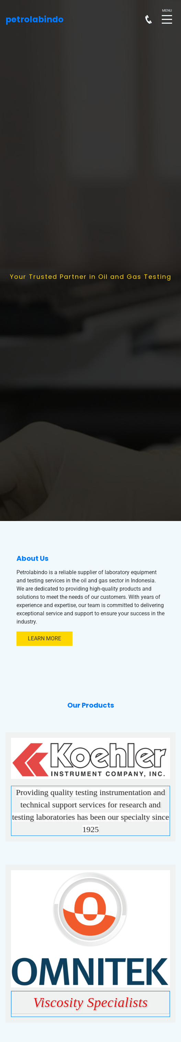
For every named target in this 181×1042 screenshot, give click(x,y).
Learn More (44, 638)
